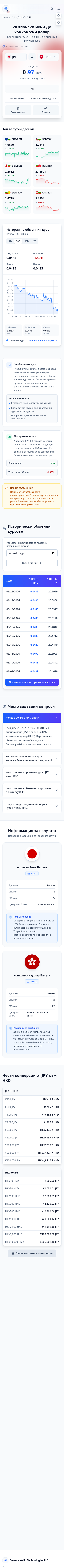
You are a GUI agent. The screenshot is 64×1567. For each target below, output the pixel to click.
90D (27, 241)
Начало (6, 17)
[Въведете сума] (32, 89)
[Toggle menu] (58, 9)
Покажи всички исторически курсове (32, 682)
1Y (34, 241)
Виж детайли (32, 563)
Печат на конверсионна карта (32, 1253)
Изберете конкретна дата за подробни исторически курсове (26, 544)
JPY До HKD (20, 17)
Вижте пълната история (43, 340)
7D (10, 241)
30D (18, 241)
